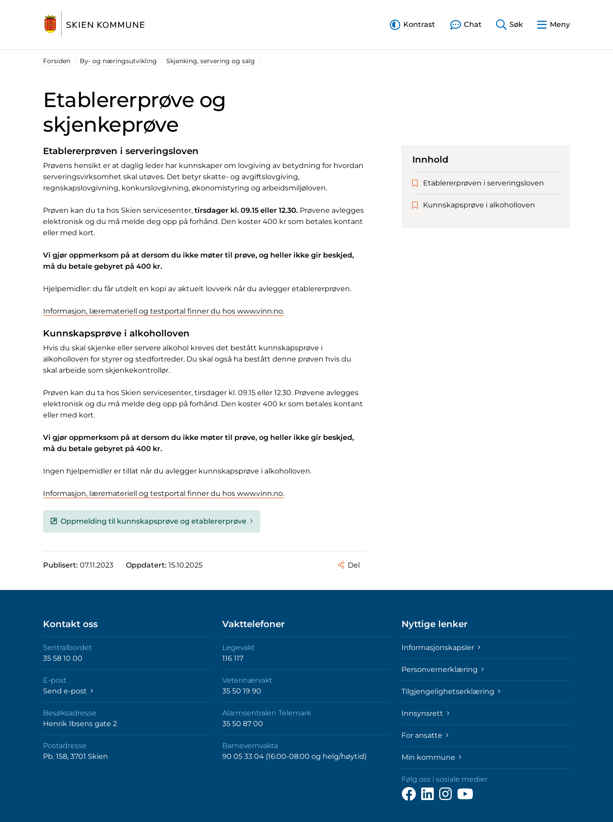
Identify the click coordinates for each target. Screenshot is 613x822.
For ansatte (425, 735)
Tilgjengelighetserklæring (451, 691)
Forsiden (56, 61)
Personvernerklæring (442, 669)
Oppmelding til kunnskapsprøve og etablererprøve (152, 521)
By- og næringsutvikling (118, 61)
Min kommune (431, 757)
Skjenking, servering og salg (210, 61)
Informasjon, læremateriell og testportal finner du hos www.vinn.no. (163, 311)
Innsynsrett (425, 713)
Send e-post (68, 691)
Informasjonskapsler (440, 647)
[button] (412, 24)
